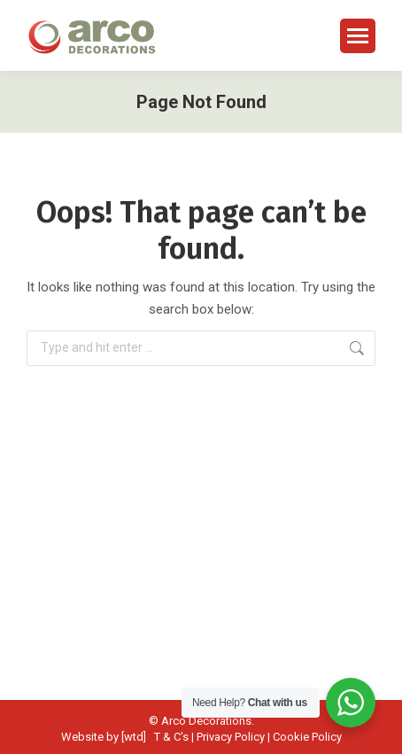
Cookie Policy (307, 736)
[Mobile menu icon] (357, 36)
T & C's (171, 736)
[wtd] (133, 736)
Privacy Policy (231, 736)
